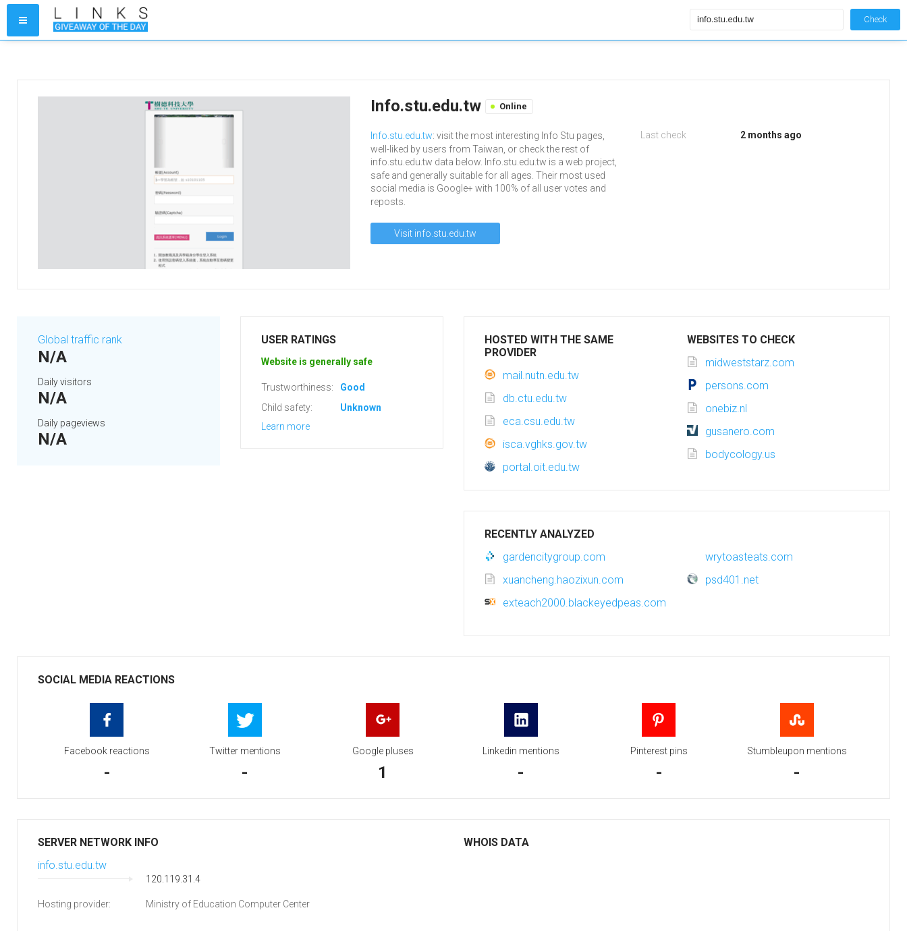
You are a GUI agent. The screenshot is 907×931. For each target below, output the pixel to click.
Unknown (360, 407)
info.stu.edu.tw (72, 865)
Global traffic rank (80, 339)
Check (875, 19)
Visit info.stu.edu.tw (435, 233)
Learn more (285, 426)
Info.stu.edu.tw (401, 135)
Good (352, 387)
